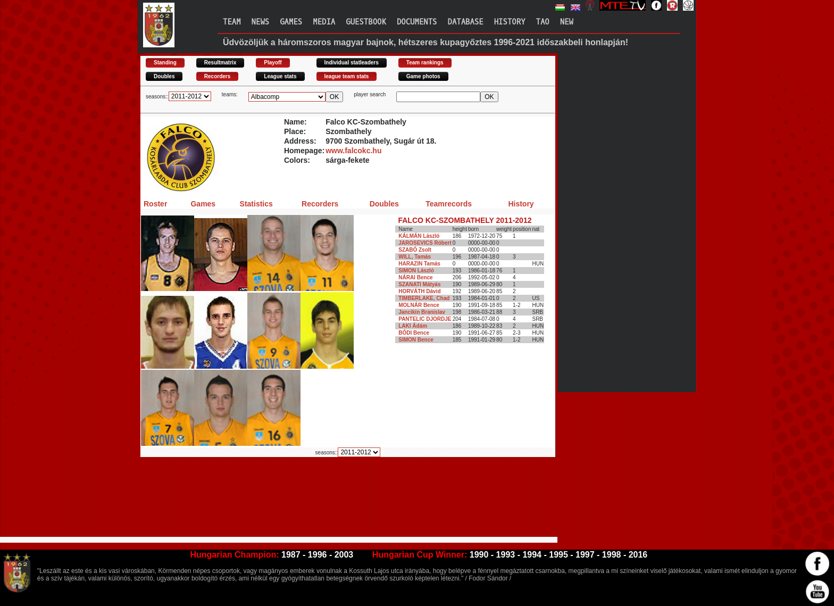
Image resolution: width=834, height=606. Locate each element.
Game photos (423, 76)
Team (232, 22)
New (566, 22)
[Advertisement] (334, 493)
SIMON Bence (415, 340)
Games (291, 22)
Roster (155, 204)
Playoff (272, 62)
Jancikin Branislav (421, 312)
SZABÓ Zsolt (414, 250)
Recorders (217, 76)
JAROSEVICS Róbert (424, 243)
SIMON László (416, 270)
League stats (280, 76)
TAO (542, 22)
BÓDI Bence (413, 333)
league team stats (346, 76)
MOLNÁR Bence (418, 305)
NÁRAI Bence (415, 277)
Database (465, 22)
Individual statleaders (351, 62)
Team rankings (425, 62)
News (261, 22)
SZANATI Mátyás (419, 284)
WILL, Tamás (414, 257)
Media (324, 22)
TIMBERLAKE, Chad (423, 298)
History (510, 22)
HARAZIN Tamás (419, 264)
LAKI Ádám (412, 326)
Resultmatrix (220, 62)
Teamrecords (449, 204)
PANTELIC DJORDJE (424, 319)
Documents (417, 22)
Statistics (256, 204)
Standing (165, 62)
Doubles (164, 76)
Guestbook (366, 22)
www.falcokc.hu (353, 150)
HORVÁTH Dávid (419, 291)
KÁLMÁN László (418, 236)
